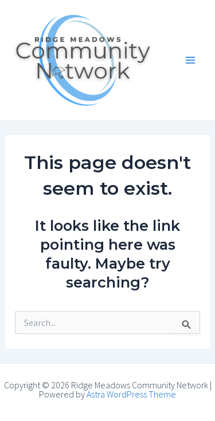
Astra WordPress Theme (131, 394)
